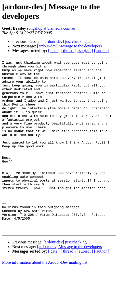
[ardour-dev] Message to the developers (69, 46)
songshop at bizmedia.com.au (51, 28)
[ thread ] (68, 50)
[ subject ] (85, 50)
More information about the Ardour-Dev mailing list (44, 296)
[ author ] (101, 50)
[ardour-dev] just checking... (67, 41)
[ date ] (54, 50)
